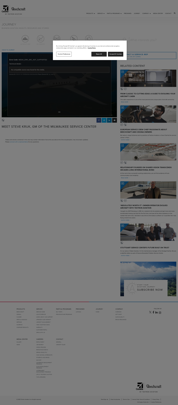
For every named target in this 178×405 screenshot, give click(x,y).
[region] (90, 50)
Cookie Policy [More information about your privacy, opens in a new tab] (92, 48)
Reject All (99, 54)
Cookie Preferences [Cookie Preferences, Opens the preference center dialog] (64, 54)
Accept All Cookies (116, 54)
